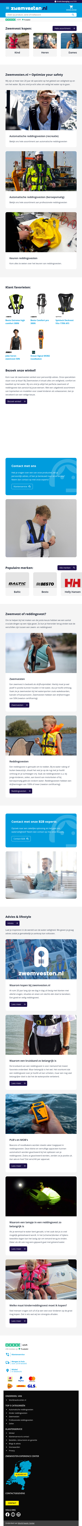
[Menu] (7, 8)
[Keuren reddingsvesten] (41, 240)
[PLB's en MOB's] (41, 1133)
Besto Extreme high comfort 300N (15, 322)
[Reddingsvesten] (41, 757)
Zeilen (11, 1423)
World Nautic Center (26, 1523)
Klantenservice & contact (19, 1436)
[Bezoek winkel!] (16, 401)
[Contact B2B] (21, 838)
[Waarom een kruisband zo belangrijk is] (41, 1052)
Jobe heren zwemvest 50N (13, 357)
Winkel (11, 1433)
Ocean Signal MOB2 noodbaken (40, 357)
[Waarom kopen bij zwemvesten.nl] (41, 975)
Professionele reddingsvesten (21, 1420)
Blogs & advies (15, 1443)
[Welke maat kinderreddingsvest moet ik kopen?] (41, 1293)
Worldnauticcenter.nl (17, 1400)
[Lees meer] (18, 1004)
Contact (12, 1503)
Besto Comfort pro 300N (40, 322)
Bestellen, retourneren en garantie (23, 1440)
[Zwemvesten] (41, 672)
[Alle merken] (67, 567)
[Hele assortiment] (64, 28)
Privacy (12, 1450)
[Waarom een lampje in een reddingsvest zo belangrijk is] (41, 1216)
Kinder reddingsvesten (18, 1413)
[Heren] (45, 45)
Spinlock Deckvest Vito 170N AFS (65, 322)
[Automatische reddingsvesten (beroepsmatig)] (41, 179)
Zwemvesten (14, 1416)
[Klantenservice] (22, 486)
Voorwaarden (14, 1447)
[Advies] (13, 923)
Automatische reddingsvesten (21, 1409)
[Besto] (45, 584)
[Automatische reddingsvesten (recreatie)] (41, 118)
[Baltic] (17, 584)
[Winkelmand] (71, 8)
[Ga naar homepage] (29, 8)
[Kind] (17, 45)
